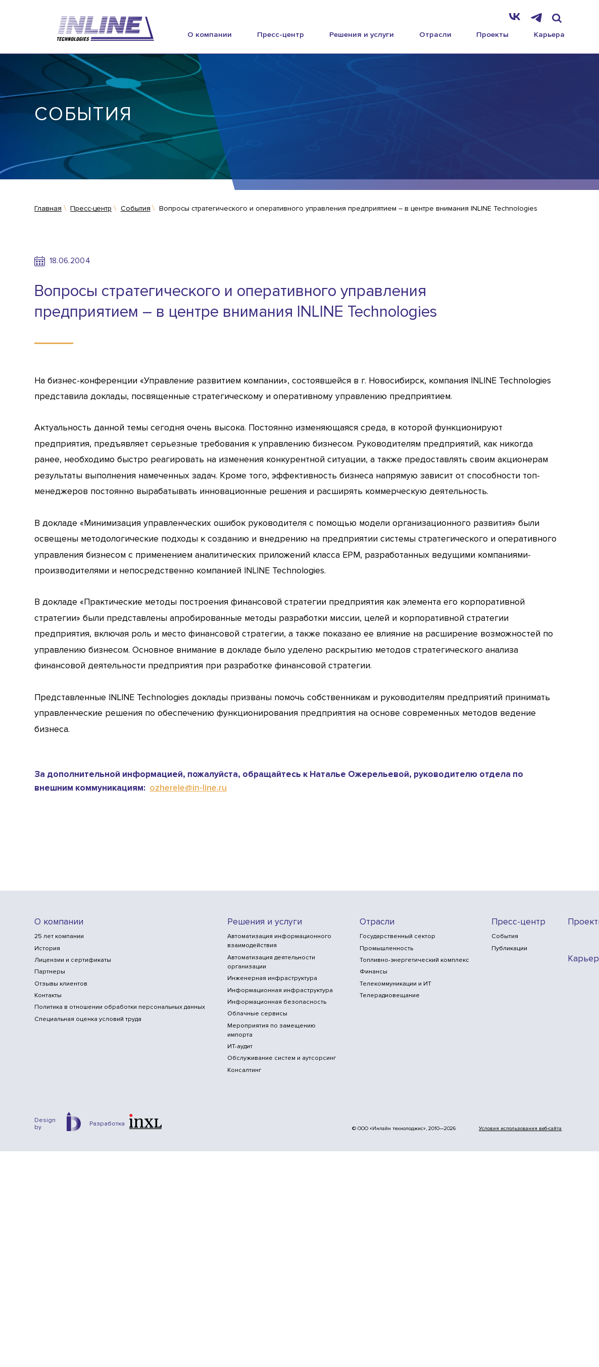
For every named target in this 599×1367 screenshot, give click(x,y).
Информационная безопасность (276, 1002)
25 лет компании (59, 936)
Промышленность (386, 948)
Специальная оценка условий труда (87, 1019)
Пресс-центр (280, 34)
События (504, 936)
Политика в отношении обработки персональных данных (119, 1007)
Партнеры (49, 971)
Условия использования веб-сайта (520, 1129)
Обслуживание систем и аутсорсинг (281, 1058)
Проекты (492, 34)
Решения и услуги (361, 34)
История (47, 948)
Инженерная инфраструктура (272, 978)
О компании (209, 34)
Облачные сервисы (257, 1013)
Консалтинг (244, 1070)
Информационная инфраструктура (280, 990)
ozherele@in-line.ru (188, 788)
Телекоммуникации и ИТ (395, 984)
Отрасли (435, 34)
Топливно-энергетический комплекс (414, 960)
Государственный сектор (397, 936)
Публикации (509, 948)
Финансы (373, 971)
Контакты (48, 995)
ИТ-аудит (240, 1046)
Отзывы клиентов (60, 984)
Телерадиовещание (390, 995)
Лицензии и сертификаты (72, 960)
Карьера (549, 34)
